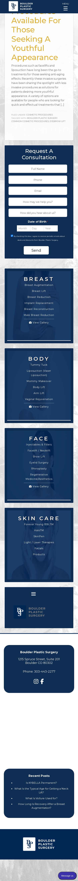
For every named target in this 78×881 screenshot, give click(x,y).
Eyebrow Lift (58, 121)
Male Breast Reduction (39, 315)
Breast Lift (39, 291)
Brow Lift (39, 456)
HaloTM (39, 530)
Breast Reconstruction (39, 309)
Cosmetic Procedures (39, 114)
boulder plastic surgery (42, 118)
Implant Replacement (38, 303)
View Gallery (39, 322)
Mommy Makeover (39, 381)
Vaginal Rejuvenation (39, 399)
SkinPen (39, 536)
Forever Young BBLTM (39, 524)
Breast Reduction (39, 297)
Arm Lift (39, 393)
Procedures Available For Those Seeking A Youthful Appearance (36, 34)
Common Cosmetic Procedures (30, 121)
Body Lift (39, 387)
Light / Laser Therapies (39, 542)
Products (39, 554)
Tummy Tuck (38, 364)
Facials (39, 548)
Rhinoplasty (39, 468)
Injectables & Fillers (39, 444)
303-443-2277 (44, 671)
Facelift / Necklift (39, 450)
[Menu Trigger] (65, 6)
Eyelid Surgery (39, 462)
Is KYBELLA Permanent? (41, 782)
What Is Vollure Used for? (41, 798)
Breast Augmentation (39, 285)
